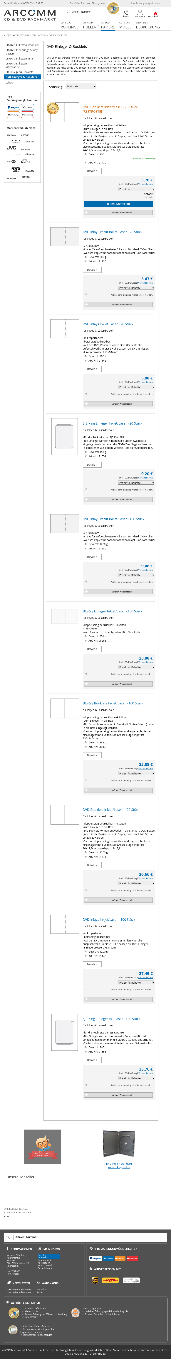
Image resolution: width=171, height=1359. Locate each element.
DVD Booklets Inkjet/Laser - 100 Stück (111, 809)
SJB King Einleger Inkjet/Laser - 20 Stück (112, 423)
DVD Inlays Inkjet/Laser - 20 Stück (108, 324)
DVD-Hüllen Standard (119, 1147)
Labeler (10, 82)
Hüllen (89, 25)
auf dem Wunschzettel (122, 212)
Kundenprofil (44, 1260)
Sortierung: (56, 87)
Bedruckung (148, 25)
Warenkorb (42, 1289)
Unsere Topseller (20, 1176)
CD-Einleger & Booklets (19, 72)
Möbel (125, 25)
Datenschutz (13, 1271)
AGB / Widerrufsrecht (18, 1263)
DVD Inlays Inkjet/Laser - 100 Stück (109, 919)
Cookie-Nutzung (74, 1353)
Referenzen (13, 1274)
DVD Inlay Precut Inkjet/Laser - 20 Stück (112, 232)
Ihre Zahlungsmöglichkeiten (145, 3)
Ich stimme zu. (97, 1353)
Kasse (40, 1292)
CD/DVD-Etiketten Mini (19, 58)
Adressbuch (44, 1263)
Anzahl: (148, 194)
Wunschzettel (45, 1265)
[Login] (140, 13)
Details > (92, 171)
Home (8, 35)
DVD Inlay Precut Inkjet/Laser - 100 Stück (113, 519)
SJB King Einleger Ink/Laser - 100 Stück (111, 1018)
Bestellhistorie (45, 1268)
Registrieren (44, 1255)
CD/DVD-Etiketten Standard (22, 45)
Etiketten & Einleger (25, 35)
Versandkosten (145, 184)
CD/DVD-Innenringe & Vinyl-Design (22, 51)
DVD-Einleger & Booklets (53, 35)
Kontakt (11, 1260)
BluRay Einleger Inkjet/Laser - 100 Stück (112, 611)
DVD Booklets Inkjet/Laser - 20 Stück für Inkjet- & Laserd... (18, 1201)
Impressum (13, 1266)
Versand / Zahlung (16, 1255)
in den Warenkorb (118, 203)
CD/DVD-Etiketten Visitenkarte (16, 65)
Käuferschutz (13, 1258)
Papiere (108, 25)
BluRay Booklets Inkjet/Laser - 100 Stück (113, 703)
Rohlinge (69, 25)
